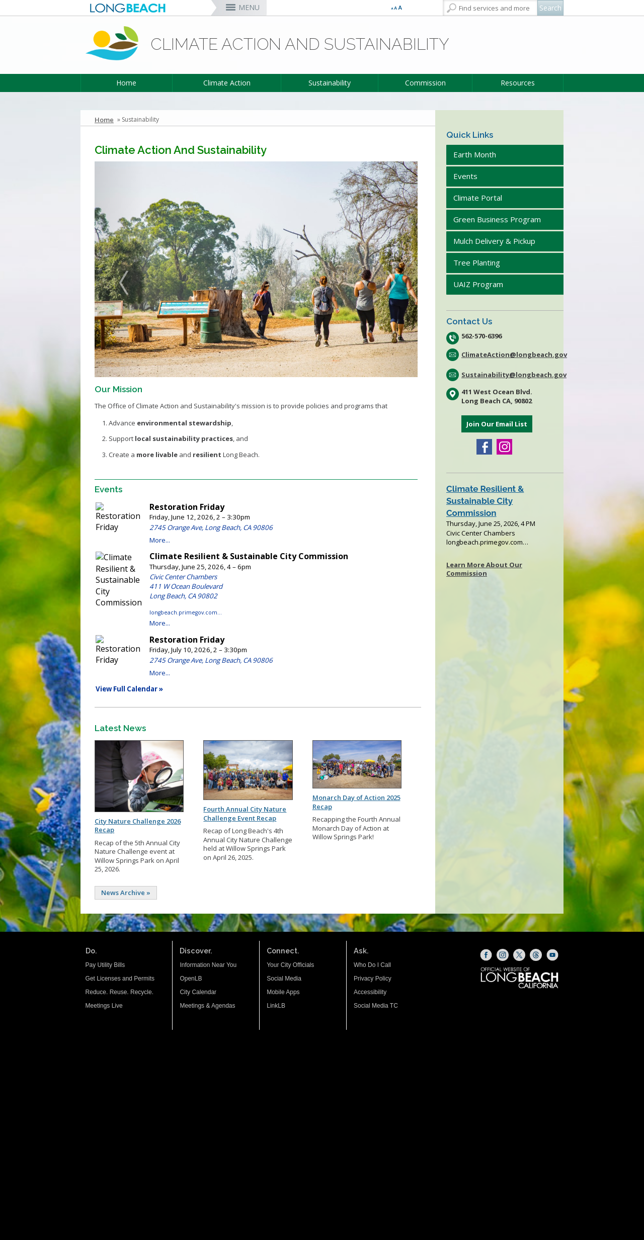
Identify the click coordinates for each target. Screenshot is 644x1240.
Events (465, 176)
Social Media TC (376, 1005)
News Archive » (125, 892)
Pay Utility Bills (105, 964)
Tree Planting (476, 262)
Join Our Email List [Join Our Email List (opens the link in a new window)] (496, 423)
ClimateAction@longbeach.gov (512, 354)
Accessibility (370, 992)
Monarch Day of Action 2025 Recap (356, 802)
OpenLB (191, 978)
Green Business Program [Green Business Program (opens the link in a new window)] (497, 219)
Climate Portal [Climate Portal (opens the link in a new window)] (478, 198)
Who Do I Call (372, 964)
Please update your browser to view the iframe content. (256, 598)
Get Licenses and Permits (120, 978)
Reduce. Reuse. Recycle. (119, 992)
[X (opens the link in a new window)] (519, 955)
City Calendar (198, 992)
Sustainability (329, 82)
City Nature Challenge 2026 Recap (138, 826)
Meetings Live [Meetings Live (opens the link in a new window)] (104, 1005)
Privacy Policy (372, 978)
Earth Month (474, 154)
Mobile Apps (283, 992)
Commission (425, 82)
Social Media (284, 978)
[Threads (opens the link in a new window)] (536, 955)
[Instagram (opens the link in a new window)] (504, 448)
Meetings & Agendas (207, 1005)
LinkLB (276, 1005)
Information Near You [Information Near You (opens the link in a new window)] (208, 964)
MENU (249, 7)
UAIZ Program (478, 284)
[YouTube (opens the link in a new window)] (552, 955)
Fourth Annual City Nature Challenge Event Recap (244, 814)
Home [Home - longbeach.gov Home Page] (104, 119)
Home (126, 82)
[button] (119, 269)
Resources (518, 82)
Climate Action (227, 82)
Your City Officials (290, 964)
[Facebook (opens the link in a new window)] (484, 448)
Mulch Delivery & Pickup (494, 241)
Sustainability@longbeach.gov (512, 374)
